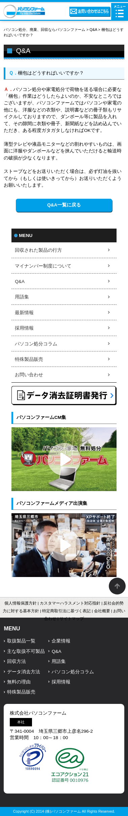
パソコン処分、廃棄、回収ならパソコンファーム (45, 30)
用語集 (22, 296)
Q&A (93, 30)
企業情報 (61, 640)
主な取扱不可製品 (26, 651)
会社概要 (102, 611)
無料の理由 (19, 681)
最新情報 (24, 312)
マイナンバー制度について (43, 266)
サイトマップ (72, 619)
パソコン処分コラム (36, 343)
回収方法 (16, 661)
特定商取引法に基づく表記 (66, 611)
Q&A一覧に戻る (64, 204)
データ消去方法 (23, 671)
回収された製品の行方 (38, 250)
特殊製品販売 (29, 359)
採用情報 (24, 328)
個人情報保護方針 (20, 603)
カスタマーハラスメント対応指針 (70, 603)
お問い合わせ (29, 374)
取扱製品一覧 (21, 640)
